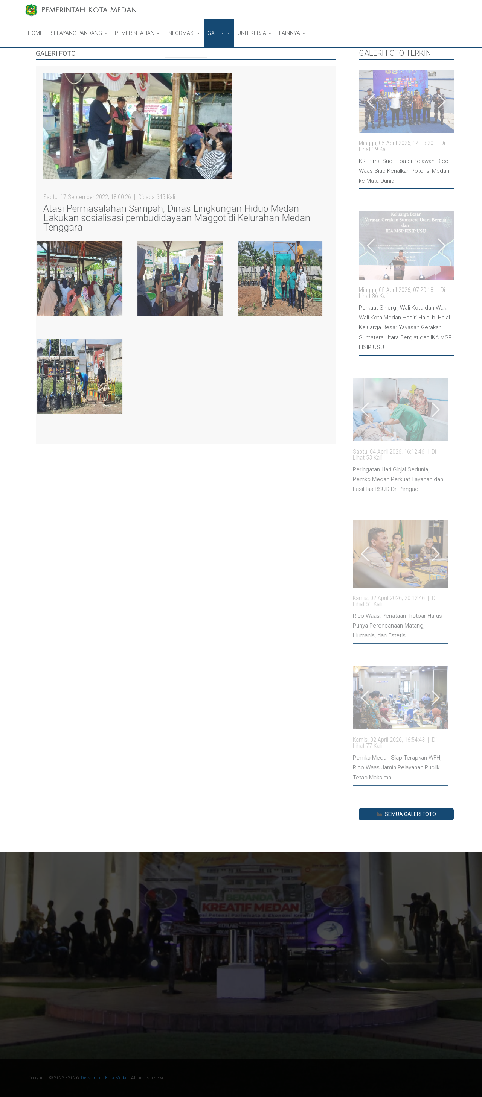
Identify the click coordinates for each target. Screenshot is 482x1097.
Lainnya (289, 33)
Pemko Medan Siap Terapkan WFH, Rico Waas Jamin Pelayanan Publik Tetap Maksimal (366, 767)
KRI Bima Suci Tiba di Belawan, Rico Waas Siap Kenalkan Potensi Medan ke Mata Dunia (404, 171)
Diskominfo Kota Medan (105, 1077)
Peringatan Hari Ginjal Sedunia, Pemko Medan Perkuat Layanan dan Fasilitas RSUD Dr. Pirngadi (367, 479)
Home (35, 33)
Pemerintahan (134, 33)
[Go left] (371, 101)
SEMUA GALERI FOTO (406, 814)
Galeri (216, 33)
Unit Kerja (252, 33)
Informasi (181, 33)
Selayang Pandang (76, 33)
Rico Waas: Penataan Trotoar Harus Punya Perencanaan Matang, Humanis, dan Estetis (366, 625)
